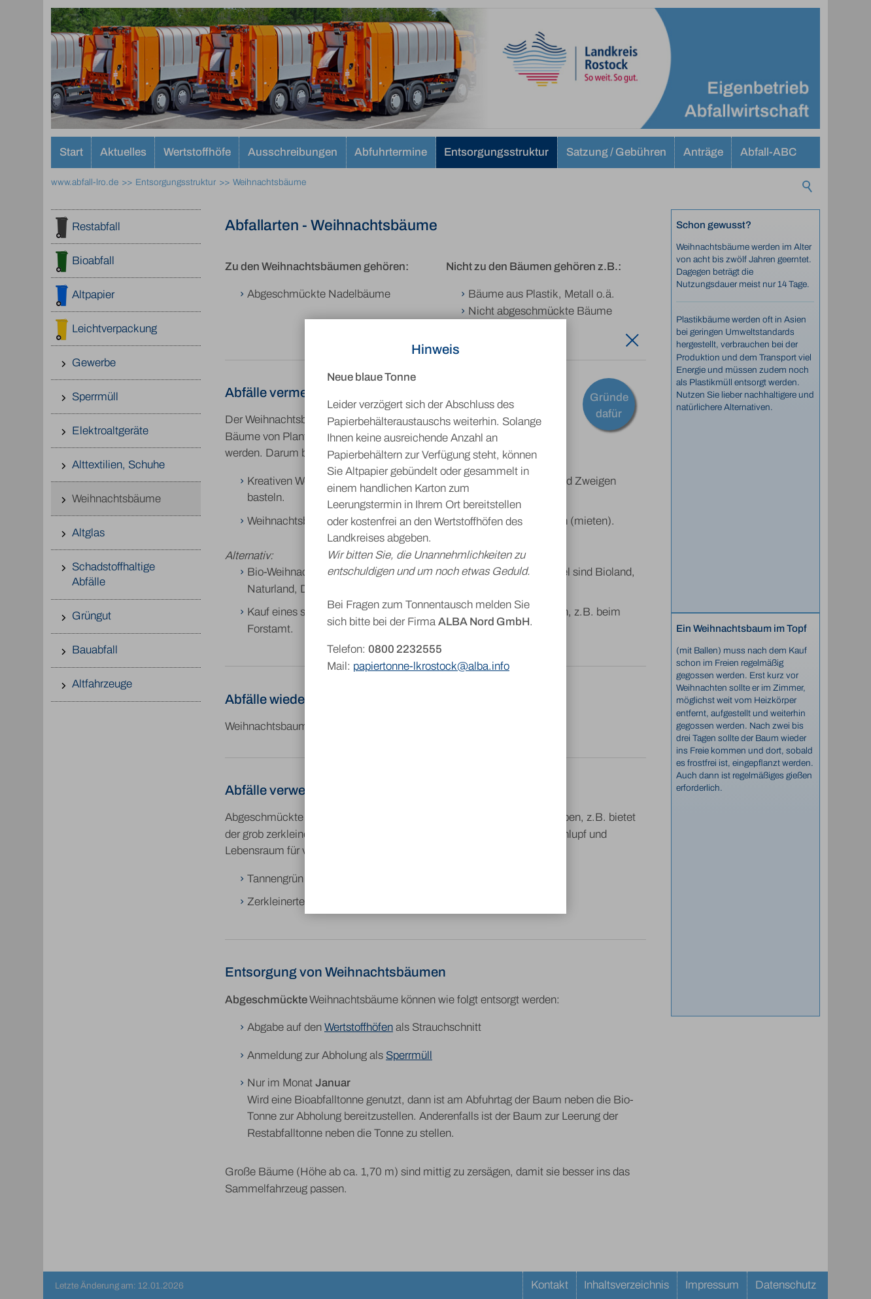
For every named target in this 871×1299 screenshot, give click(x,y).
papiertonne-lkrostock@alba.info (431, 639)
